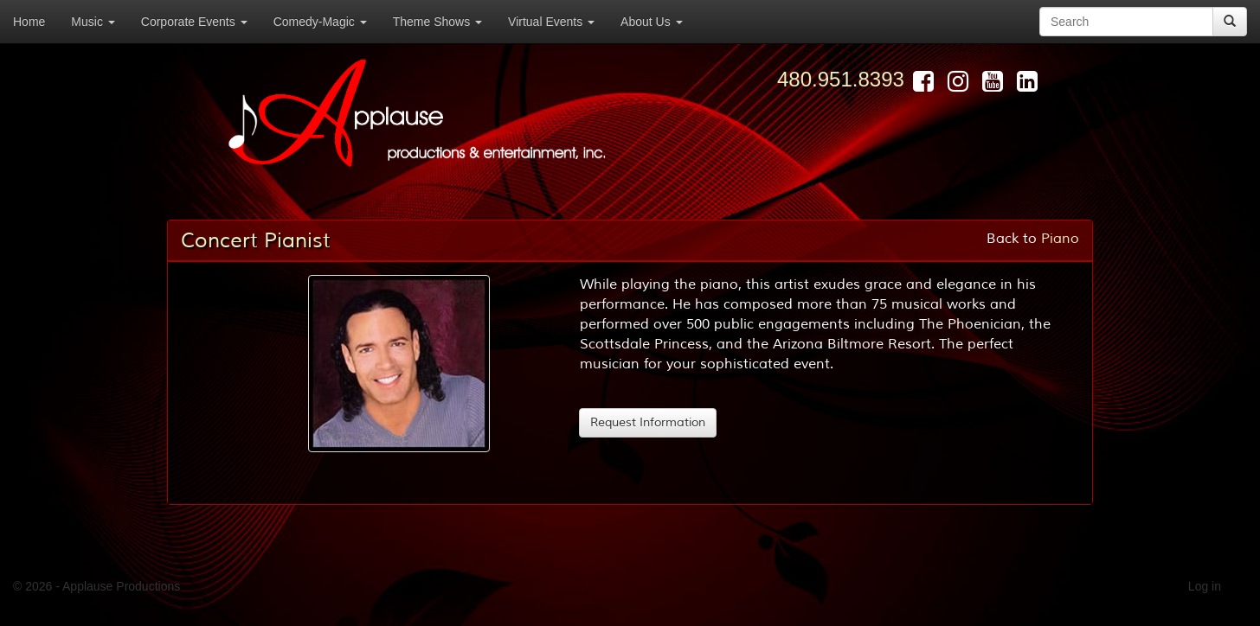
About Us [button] (651, 22)
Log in (1204, 586)
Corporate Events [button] (194, 22)
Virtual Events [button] (551, 22)
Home (29, 22)
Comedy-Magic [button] (320, 22)
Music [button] (92, 22)
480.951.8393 (840, 79)
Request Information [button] (647, 422)
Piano (1060, 238)
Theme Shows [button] (437, 22)
